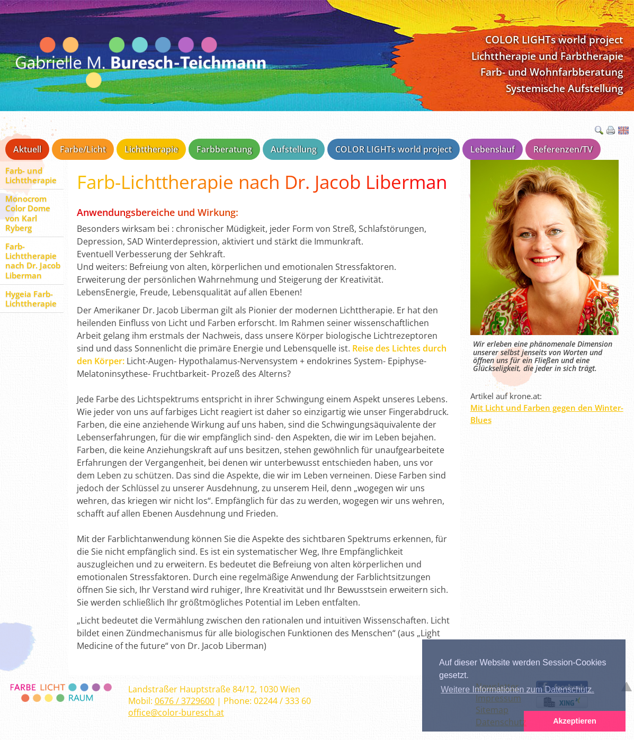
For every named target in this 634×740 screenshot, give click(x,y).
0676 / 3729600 (185, 701)
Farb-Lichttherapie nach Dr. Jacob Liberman (32, 261)
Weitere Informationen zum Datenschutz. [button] (517, 689)
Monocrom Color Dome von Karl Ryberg (27, 213)
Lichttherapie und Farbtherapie (547, 56)
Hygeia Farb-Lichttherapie (31, 298)
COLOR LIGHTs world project (554, 39)
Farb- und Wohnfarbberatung (551, 72)
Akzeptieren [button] (574, 721)
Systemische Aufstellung (564, 88)
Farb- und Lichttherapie (31, 175)
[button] (473, 721)
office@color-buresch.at (176, 712)
